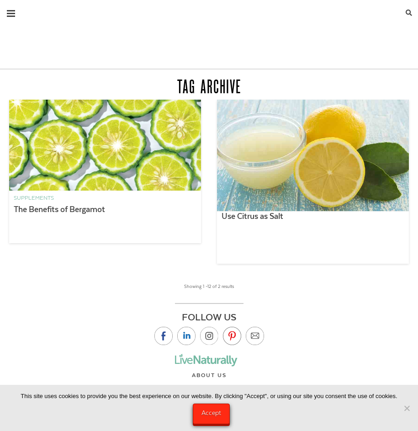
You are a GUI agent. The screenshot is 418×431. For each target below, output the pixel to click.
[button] (11, 11)
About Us (209, 375)
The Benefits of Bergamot (59, 209)
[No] (406, 408)
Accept (211, 412)
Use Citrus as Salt (252, 216)
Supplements (34, 198)
